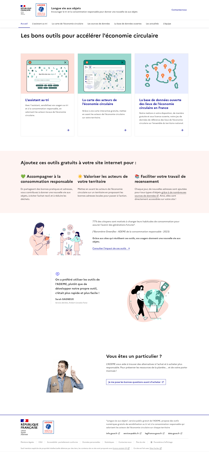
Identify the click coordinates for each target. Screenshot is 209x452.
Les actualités (152, 23)
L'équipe (167, 23)
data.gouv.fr (174, 433)
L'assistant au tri (39, 23)
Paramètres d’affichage (163, 442)
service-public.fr (131, 433)
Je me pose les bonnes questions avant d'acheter (136, 382)
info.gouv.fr (111, 433)
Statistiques (109, 442)
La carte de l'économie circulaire (67, 23)
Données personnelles (91, 442)
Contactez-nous (179, 9)
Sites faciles (154, 448)
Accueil (24, 23)
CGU (40, 442)
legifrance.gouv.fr (153, 433)
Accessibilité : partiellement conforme (62, 442)
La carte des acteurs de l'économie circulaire (99, 102)
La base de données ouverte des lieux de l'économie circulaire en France (160, 104)
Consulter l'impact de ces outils (109, 248)
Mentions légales (27, 442)
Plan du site (140, 442)
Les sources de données (99, 23)
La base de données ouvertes (128, 23)
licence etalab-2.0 (120, 448)
